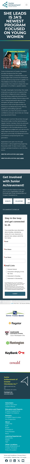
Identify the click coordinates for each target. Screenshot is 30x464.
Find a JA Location (11, 450)
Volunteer (19, 201)
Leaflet (12, 303)
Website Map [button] (15, 457)
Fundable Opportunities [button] (13, 417)
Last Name (8, 257)
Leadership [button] (8, 423)
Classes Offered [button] (10, 406)
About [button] (7, 422)
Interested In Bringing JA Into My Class (16, 272)
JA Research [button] (9, 429)
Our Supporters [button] (10, 419)
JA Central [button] (23, 457)
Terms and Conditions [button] (10, 455)
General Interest (12, 269)
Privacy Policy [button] (21, 455)
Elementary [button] (9, 438)
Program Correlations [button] (12, 413)
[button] (7, 460)
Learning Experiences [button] (13, 436)
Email (6, 241)
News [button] (7, 433)
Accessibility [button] (7, 457)
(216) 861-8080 (8, 394)
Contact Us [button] (8, 392)
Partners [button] (8, 415)
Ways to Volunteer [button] (11, 404)
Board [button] (7, 427)
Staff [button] (6, 425)
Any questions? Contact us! (11, 209)
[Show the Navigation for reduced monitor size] (26, 5)
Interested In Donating (14, 276)
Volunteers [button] (9, 403)
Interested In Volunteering (15, 278)
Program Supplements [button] (12, 411)
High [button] (6, 442)
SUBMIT (15, 293)
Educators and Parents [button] (13, 409)
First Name (8, 249)
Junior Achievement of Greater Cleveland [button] (12, 447)
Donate (7, 201)
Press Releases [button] (10, 431)
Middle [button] (7, 440)
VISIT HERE (19, 154)
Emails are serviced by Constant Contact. (15, 289)
